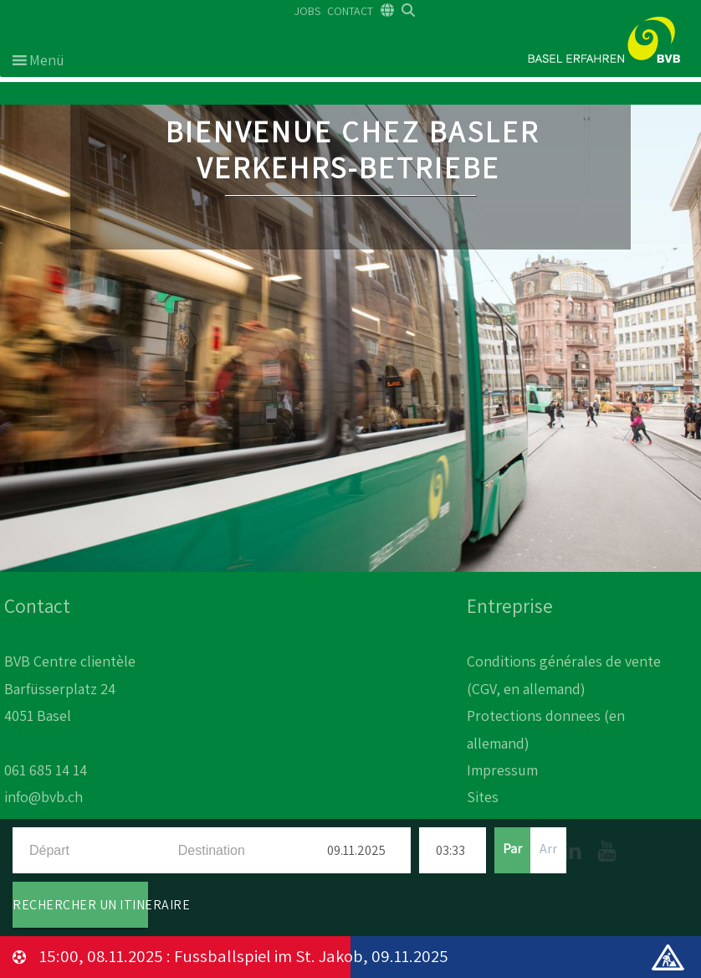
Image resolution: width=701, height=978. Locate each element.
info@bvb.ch (43, 796)
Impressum (502, 770)
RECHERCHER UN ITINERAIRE (80, 905)
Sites (483, 796)
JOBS (307, 10)
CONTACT (350, 10)
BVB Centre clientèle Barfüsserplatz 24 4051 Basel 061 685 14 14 (70, 715)
